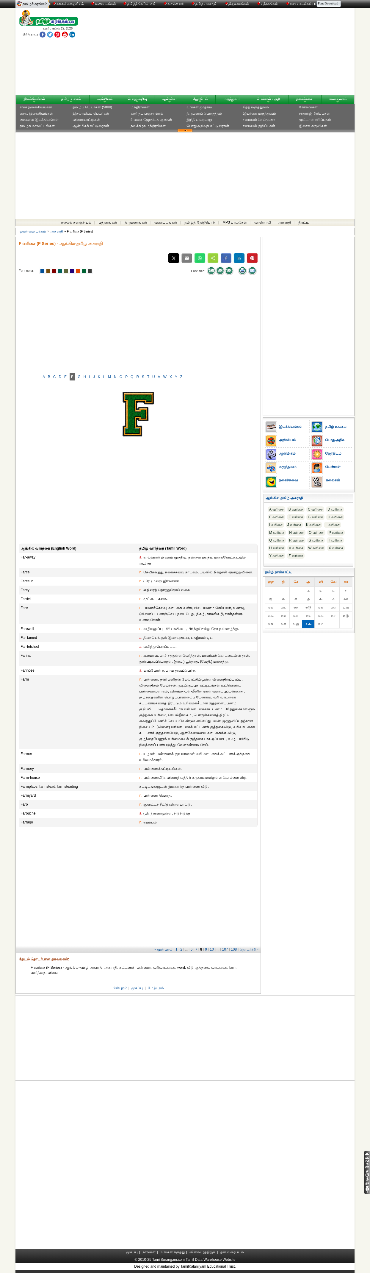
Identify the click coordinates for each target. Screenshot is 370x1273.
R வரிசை (296, 540)
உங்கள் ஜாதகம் (199, 107)
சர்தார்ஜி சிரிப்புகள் (314, 113)
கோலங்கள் (308, 107)
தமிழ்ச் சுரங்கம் (35, 4)
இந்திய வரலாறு (199, 120)
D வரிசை (334, 509)
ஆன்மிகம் (169, 99)
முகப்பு (137, 988)
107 (225, 949)
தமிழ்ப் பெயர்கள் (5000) (92, 107)
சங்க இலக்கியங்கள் (36, 107)
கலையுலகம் (338, 99)
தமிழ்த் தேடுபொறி (139, 3)
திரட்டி (303, 222)
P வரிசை (336, 533)
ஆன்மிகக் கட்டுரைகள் (91, 126)
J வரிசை (294, 525)
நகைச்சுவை (304, 99)
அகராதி (284, 222)
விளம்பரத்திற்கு (202, 1252)
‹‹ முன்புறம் (163, 949)
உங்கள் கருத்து (173, 1252)
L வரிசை (332, 525)
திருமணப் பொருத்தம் (204, 113)
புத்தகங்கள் (268, 3)
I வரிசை (276, 525)
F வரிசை (296, 517)
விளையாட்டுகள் (86, 120)
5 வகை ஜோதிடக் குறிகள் (151, 120)
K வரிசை (313, 525)
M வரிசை (276, 533)
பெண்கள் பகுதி (268, 99)
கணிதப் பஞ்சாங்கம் (147, 113)
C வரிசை (315, 509)
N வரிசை (296, 533)
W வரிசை (316, 548)
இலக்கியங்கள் (34, 99)
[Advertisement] (242, 52)
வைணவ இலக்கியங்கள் (39, 120)
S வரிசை (316, 540)
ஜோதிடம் (200, 99)
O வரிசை (316, 533)
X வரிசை (336, 548)
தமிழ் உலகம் (71, 99)
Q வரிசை (276, 540)
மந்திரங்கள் (140, 107)
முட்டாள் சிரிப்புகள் (315, 120)
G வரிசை (315, 517)
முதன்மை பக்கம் (32, 231)
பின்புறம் (119, 988)
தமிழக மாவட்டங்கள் (37, 126)
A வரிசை (276, 509)
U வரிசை (276, 548)
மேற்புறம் (156, 988)
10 (212, 949)
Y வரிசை (276, 556)
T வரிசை (335, 540)
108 (234, 949)
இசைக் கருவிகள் (313, 126)
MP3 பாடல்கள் (299, 3)
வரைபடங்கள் (103, 3)
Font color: (26, 270)
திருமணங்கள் (237, 3)
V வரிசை (296, 548)
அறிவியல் (104, 99)
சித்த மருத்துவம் (256, 107)
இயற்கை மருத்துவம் (259, 113)
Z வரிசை (296, 556)
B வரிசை (296, 509)
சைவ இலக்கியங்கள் (36, 113)
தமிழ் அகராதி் (204, 3)
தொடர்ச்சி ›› (249, 949)
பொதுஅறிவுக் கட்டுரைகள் (207, 126)
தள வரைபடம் (232, 1252)
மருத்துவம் (232, 99)
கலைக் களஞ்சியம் (68, 3)
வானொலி (174, 3)
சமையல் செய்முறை (259, 120)
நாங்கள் (149, 1252)
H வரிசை (335, 517)
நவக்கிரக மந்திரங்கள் (148, 126)
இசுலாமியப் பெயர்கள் (91, 113)
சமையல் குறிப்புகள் (259, 126)
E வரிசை (276, 517)
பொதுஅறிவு (137, 99)
